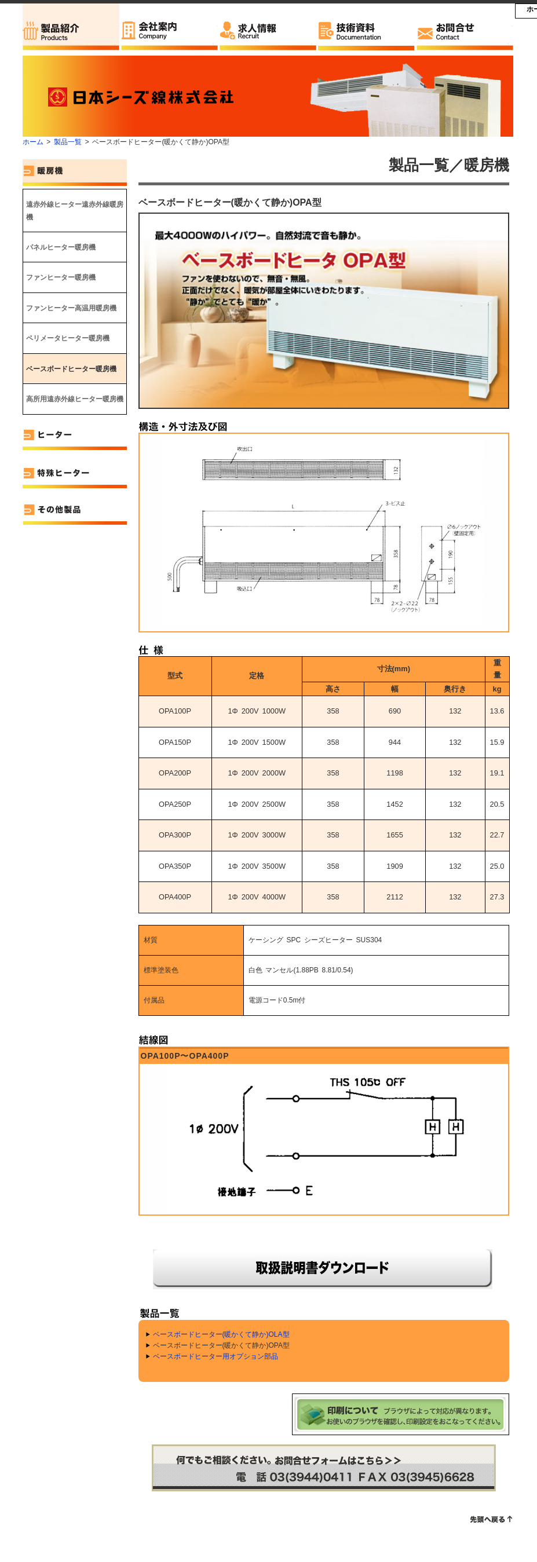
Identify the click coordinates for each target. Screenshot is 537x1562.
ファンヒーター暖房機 (61, 277)
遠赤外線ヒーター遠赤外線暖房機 (74, 210)
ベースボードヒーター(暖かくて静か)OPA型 (221, 1345)
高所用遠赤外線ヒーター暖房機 (74, 399)
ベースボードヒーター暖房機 (71, 369)
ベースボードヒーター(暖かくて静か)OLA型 (221, 1334)
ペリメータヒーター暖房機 (67, 338)
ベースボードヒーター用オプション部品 (215, 1356)
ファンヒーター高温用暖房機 (71, 308)
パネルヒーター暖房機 (61, 247)
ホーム (33, 142)
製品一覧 (68, 142)
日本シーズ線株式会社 (147, 96)
